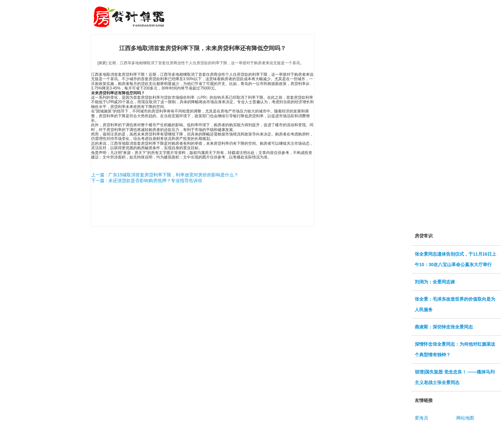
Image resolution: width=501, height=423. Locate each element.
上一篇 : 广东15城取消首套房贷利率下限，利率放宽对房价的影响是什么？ (164, 174)
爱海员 (421, 417)
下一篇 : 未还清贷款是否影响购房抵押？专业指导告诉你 (146, 180)
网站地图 (465, 417)
